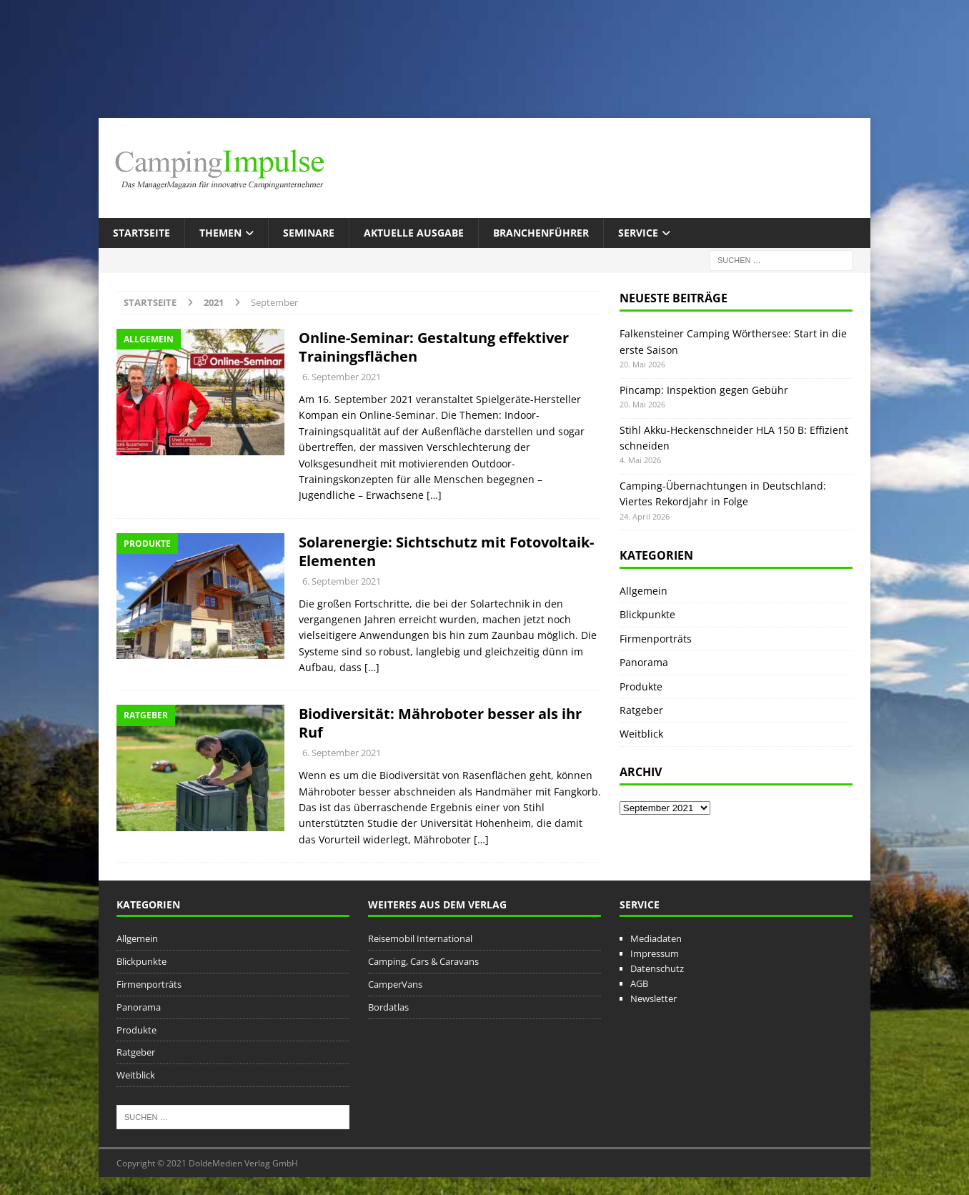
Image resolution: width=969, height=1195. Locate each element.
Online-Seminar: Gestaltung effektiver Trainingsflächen (434, 347)
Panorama (644, 662)
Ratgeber (641, 710)
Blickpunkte (647, 614)
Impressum (654, 953)
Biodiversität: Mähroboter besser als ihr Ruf (440, 723)
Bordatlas (388, 1007)
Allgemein (643, 591)
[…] (434, 495)
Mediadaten (656, 938)
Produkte (641, 686)
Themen (220, 232)
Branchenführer (541, 232)
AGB (639, 983)
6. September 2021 (341, 376)
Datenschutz (657, 968)
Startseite (141, 232)
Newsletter (653, 998)
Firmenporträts (656, 638)
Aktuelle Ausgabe (414, 232)
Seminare (308, 232)
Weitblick (641, 733)
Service (638, 232)
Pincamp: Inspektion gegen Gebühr (704, 390)
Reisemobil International (420, 938)
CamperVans (395, 984)
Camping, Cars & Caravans (423, 961)
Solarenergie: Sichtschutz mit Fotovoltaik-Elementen (446, 551)
